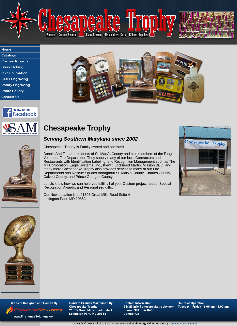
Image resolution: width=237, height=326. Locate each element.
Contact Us (10, 97)
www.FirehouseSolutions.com (34, 316)
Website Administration (183, 323)
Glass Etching (12, 67)
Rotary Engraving (15, 85)
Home (6, 49)
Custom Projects (14, 61)
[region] (20, 73)
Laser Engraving (14, 79)
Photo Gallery (12, 91)
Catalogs (8, 55)
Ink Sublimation (14, 73)
